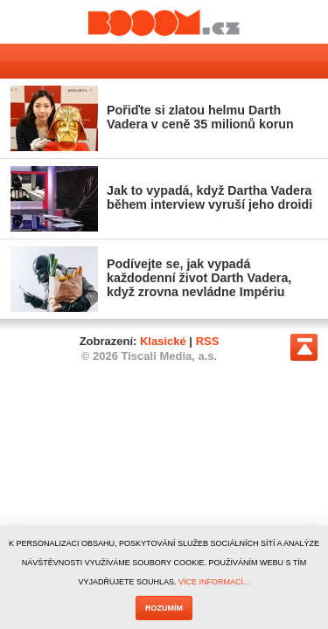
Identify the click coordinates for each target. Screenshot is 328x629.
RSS (208, 341)
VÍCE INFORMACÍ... (214, 581)
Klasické (163, 341)
